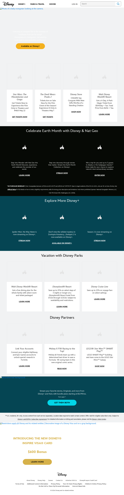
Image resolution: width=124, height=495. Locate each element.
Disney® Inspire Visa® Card (88, 479)
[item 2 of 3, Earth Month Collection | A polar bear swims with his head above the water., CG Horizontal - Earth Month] (62, 147)
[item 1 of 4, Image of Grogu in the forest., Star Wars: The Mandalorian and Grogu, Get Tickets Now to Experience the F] (20, 76)
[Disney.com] (8, 4)
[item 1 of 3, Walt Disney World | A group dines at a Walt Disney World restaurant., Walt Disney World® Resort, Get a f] (24, 271)
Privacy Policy (55, 483)
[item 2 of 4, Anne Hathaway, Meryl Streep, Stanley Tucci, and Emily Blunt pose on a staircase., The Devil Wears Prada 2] (48, 76)
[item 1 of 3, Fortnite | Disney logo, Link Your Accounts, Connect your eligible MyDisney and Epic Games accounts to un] (24, 333)
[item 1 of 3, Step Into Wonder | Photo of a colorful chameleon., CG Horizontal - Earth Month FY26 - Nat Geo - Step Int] (24, 147)
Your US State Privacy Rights (72, 483)
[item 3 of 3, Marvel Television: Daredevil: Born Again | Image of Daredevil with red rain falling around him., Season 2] (99, 216)
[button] (76, 4)
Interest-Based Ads (78, 485)
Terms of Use (19, 483)
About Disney (31, 479)
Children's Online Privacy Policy (95, 483)
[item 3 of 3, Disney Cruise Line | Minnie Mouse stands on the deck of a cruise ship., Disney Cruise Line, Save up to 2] (99, 271)
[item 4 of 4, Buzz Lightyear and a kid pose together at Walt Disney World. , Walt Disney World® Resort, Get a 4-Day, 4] (104, 76)
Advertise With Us (71, 479)
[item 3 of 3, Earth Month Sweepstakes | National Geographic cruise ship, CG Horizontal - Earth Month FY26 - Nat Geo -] (99, 147)
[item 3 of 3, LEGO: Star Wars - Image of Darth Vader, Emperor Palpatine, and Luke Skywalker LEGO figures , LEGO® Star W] (99, 333)
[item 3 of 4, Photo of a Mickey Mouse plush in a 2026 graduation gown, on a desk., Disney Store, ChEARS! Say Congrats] (76, 76)
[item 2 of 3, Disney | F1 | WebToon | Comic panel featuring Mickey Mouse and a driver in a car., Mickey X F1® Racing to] (62, 333)
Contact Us (59, 479)
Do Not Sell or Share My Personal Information (54, 485)
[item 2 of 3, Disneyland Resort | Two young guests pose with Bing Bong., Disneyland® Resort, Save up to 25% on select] (62, 271)
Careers (50, 479)
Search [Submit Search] (118, 3)
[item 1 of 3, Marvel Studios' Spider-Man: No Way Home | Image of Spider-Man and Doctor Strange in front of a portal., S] (24, 216)
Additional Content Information (37, 483)
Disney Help (41, 479)
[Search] (98, 3)
